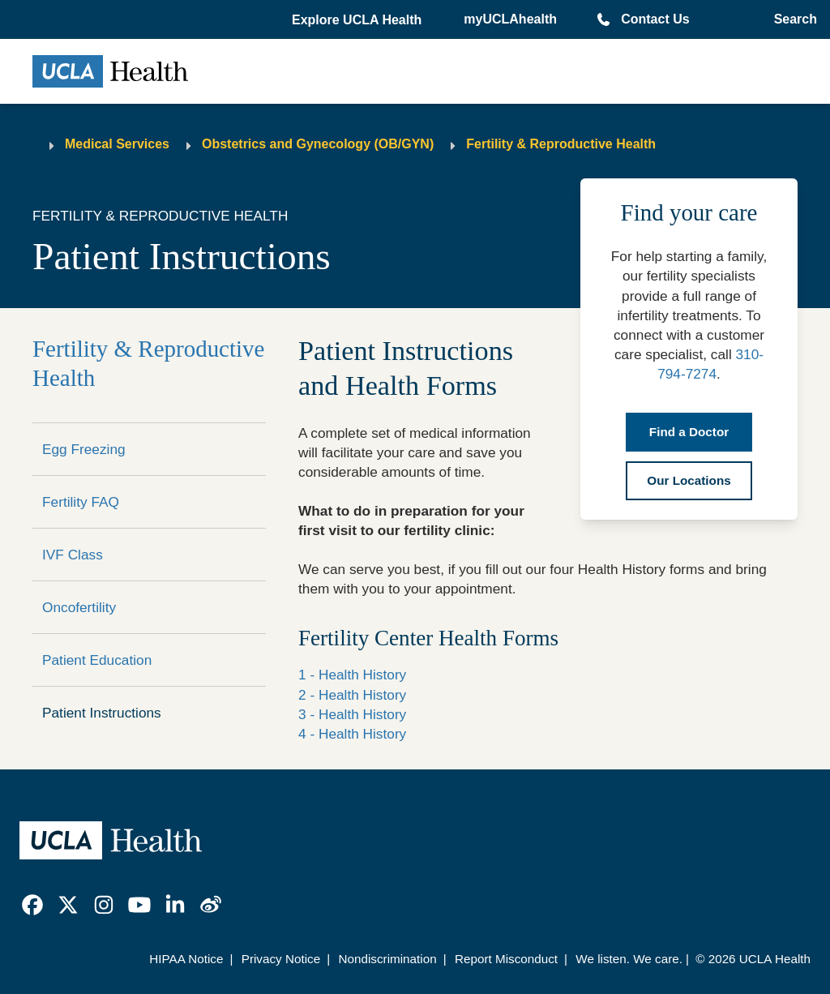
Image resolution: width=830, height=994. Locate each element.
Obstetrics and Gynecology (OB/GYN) (318, 144)
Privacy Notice (281, 959)
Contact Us (655, 19)
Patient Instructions (101, 713)
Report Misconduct (506, 959)
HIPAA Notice (186, 959)
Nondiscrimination (387, 959)
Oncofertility (79, 607)
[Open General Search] (792, 19)
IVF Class (72, 554)
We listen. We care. (628, 959)
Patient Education (97, 660)
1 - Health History (352, 674)
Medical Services (117, 144)
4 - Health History (352, 734)
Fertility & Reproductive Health (561, 144)
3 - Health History (352, 714)
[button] (358, 20)
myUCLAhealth (510, 19)
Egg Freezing (84, 449)
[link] (32, 905)
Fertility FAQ (80, 502)
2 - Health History (352, 695)
